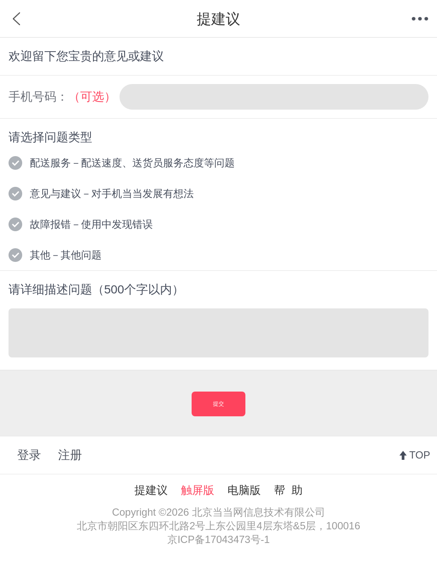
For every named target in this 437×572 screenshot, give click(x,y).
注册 (70, 455)
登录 (29, 455)
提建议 (151, 490)
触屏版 (197, 490)
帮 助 (288, 490)
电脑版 (244, 490)
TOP (419, 455)
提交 (218, 404)
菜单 (420, 19)
